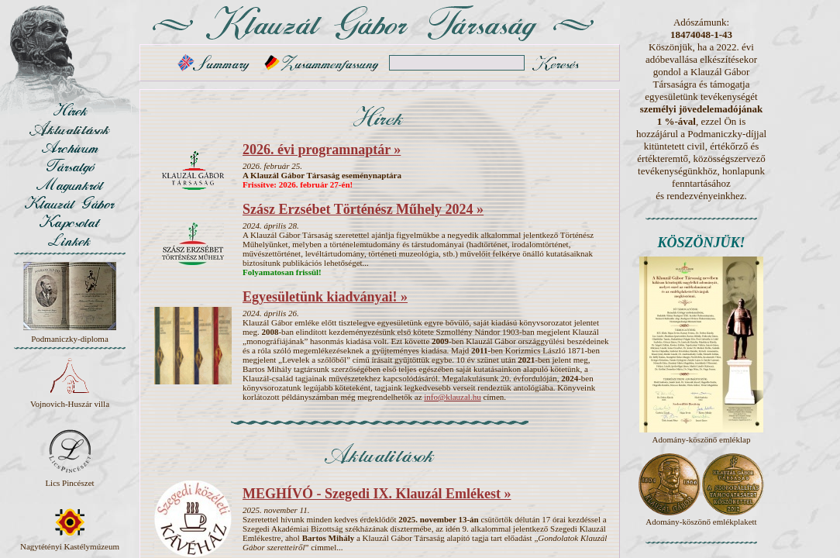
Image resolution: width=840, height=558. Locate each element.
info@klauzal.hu (452, 396)
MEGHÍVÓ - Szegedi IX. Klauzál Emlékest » (377, 493)
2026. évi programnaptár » (322, 149)
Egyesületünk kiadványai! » (325, 297)
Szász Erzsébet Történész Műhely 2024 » (363, 209)
